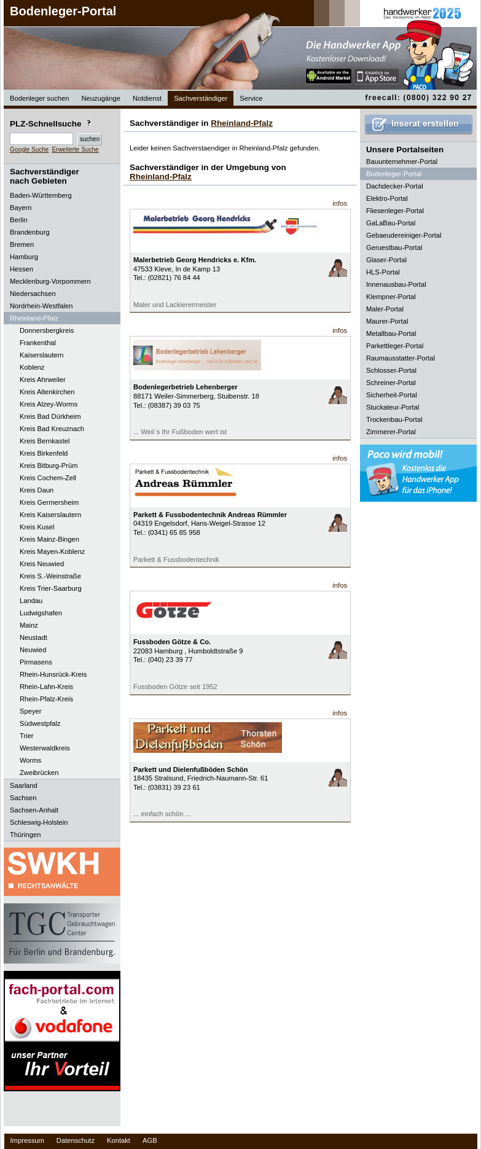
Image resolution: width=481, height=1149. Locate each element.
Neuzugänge (100, 98)
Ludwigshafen (41, 613)
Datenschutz (76, 1140)
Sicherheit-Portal (391, 395)
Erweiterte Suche (75, 149)
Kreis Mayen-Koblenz (52, 551)
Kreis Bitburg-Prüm (49, 465)
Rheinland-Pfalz (242, 123)
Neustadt (33, 637)
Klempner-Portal (391, 296)
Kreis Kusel (37, 527)
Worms (30, 760)
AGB (150, 1140)
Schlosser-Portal (391, 370)
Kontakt (118, 1140)
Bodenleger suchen (39, 98)
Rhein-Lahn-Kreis (46, 686)
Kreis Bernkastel (44, 441)
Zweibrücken (39, 772)
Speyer (30, 711)
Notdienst (147, 98)
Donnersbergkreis (47, 330)
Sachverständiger (200, 98)
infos (339, 203)
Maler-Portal (385, 309)
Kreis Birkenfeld (44, 453)
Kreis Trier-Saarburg (51, 588)
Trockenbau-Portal (394, 419)
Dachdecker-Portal (394, 186)
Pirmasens (36, 662)
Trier (27, 735)
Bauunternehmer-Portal (401, 161)
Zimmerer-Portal (391, 431)
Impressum (27, 1140)
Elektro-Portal (387, 198)
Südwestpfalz (40, 723)
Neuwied (33, 649)
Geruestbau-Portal (394, 247)
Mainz (29, 625)
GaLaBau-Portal (390, 223)
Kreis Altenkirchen (47, 391)
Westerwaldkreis (45, 748)
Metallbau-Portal (391, 333)
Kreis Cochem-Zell (48, 477)
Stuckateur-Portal (392, 407)
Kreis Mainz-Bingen (49, 539)
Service (251, 98)
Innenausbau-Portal (396, 284)
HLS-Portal (383, 272)
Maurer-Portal (387, 321)
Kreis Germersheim (49, 502)
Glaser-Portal (386, 259)
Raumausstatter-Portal (400, 358)
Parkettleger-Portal (394, 345)
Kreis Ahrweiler (43, 379)
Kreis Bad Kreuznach (52, 428)
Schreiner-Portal (391, 382)
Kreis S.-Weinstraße (50, 576)
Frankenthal (38, 342)
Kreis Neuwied (42, 563)
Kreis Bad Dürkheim (50, 416)
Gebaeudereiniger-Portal (404, 235)
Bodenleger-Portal (63, 11)
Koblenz (32, 367)
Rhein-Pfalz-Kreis (46, 699)
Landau (31, 600)
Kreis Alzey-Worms (48, 404)
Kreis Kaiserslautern (50, 514)
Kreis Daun (36, 490)
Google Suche (29, 149)
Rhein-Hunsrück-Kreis (53, 674)
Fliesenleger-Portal (395, 210)
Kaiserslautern (42, 355)
